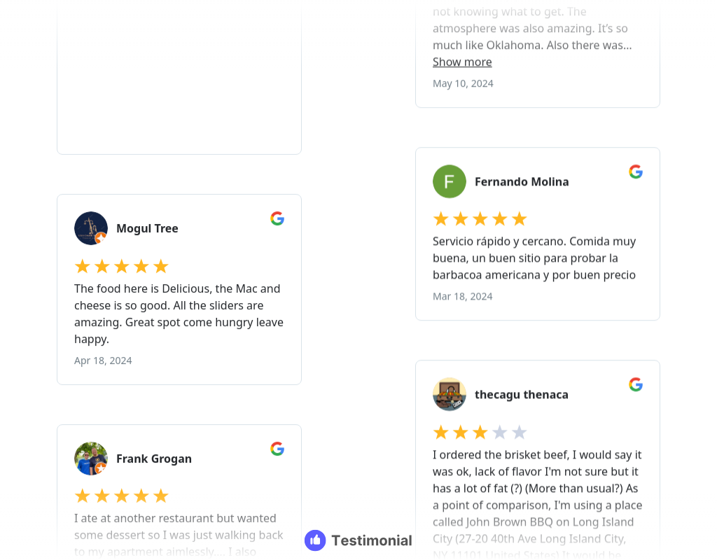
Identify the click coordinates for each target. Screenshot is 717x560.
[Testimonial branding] (359, 540)
